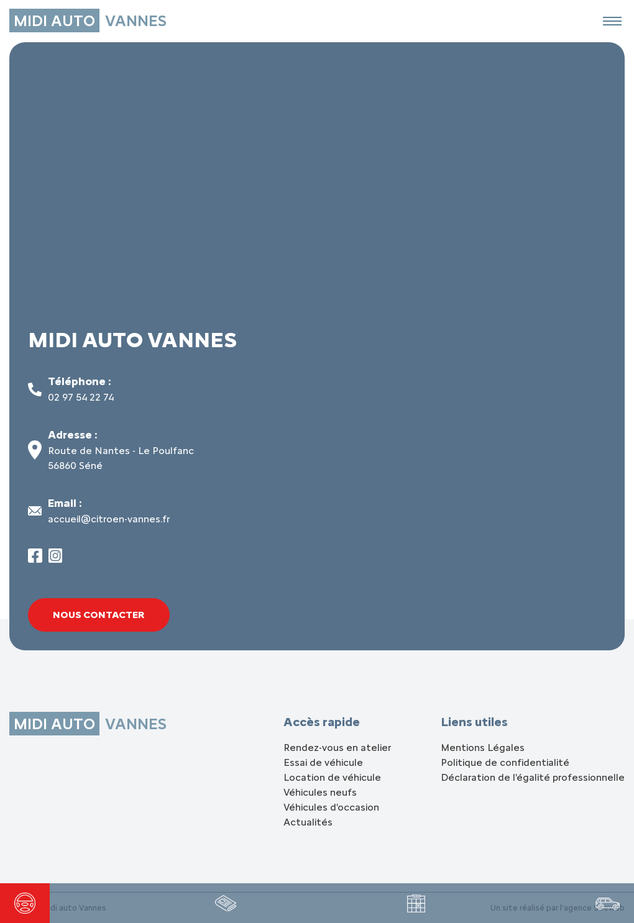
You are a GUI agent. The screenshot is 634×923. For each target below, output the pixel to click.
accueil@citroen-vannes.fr (109, 519)
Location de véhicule (332, 777)
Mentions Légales (483, 747)
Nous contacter (99, 615)
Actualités (308, 822)
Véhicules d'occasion (331, 807)
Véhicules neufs (320, 792)
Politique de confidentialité (505, 762)
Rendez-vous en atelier (337, 747)
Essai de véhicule (323, 762)
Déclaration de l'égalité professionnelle (533, 777)
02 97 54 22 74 (81, 397)
